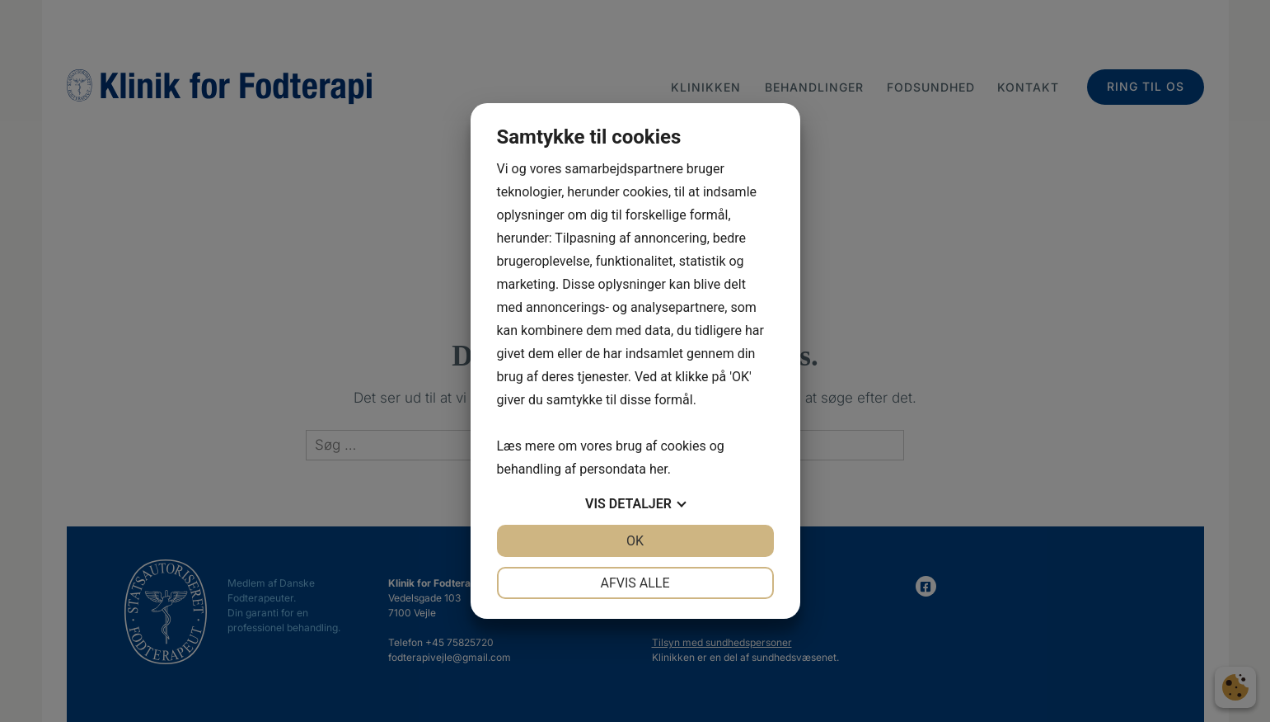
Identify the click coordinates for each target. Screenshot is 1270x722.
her (658, 469)
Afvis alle (634, 583)
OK (635, 541)
